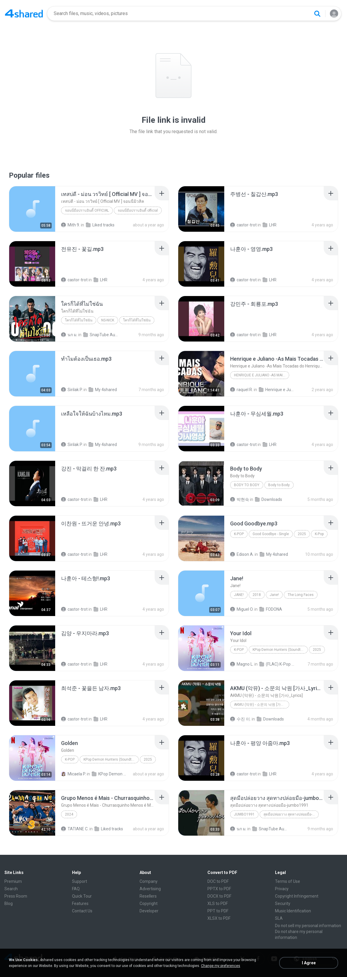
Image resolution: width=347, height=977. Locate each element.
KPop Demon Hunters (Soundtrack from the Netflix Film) (280, 650)
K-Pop (239, 534)
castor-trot (243, 225)
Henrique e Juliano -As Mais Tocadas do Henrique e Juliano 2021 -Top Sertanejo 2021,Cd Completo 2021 (261, 375)
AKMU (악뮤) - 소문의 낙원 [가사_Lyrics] (261, 704)
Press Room (15, 896)
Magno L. (241, 664)
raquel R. (241, 389)
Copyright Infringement (296, 896)
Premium (13, 881)
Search (11, 888)
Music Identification (293, 911)
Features (80, 903)
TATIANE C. (75, 828)
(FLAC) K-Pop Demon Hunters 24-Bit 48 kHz (276, 664)
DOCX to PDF (219, 896)
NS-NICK (107, 320)
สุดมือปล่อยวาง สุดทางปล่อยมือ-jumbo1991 (291, 814)
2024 (69, 814)
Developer (149, 911)
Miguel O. (241, 609)
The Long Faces (301, 595)
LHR (269, 225)
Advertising (150, 888)
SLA (279, 918)
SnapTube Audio (100, 334)
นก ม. (69, 334)
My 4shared (103, 389)
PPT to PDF (217, 911)
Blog (8, 903)
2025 (302, 534)
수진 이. (240, 719)
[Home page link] (24, 13)
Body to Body (246, 485)
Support (79, 881)
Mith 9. (70, 225)
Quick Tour (82, 896)
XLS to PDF (217, 903)
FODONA (270, 609)
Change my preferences (220, 966)
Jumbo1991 (244, 814)
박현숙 (239, 499)
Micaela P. (73, 774)
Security (282, 903)
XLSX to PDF (218, 918)
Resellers (148, 896)
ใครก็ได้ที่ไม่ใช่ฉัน (78, 320)
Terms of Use (287, 881)
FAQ (76, 888)
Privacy (282, 888)
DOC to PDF (218, 881)
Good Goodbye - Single (271, 534)
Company (149, 881)
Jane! (239, 595)
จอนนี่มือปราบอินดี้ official (87, 210)
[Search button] (317, 13)
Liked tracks (100, 225)
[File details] (32, 209)
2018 (257, 595)
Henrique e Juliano (276, 389)
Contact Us (82, 911)
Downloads (268, 499)
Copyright (149, 903)
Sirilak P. (72, 389)
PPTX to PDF (219, 888)
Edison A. (242, 554)
